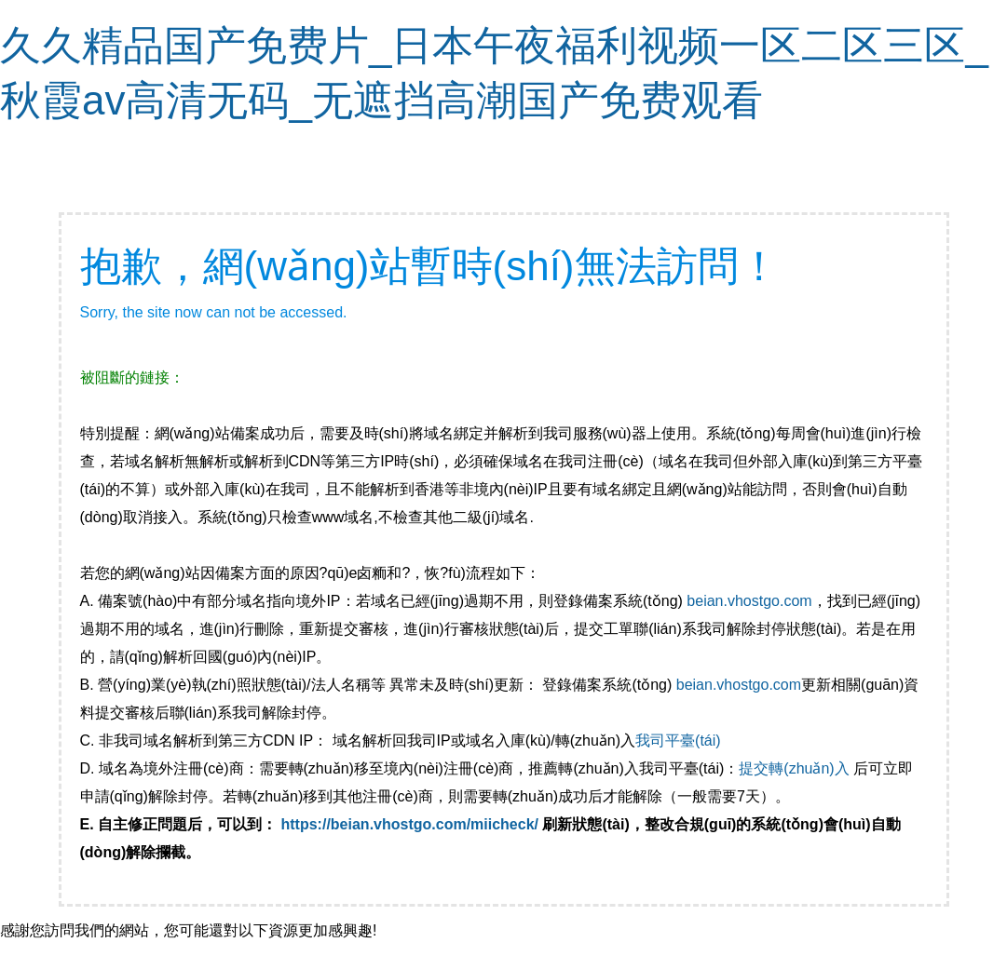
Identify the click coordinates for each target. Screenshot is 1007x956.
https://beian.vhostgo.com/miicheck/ (410, 824)
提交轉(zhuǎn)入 (794, 768)
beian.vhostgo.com (749, 601)
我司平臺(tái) (680, 740)
